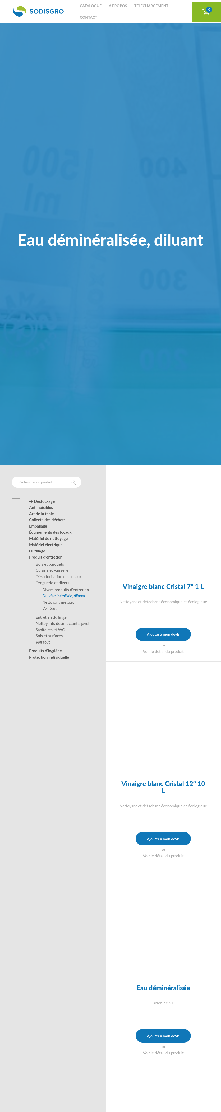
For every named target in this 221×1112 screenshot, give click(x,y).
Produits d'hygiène (45, 650)
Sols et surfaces (49, 635)
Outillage (37, 550)
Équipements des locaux (50, 532)
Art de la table (41, 513)
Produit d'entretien (45, 557)
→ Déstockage (42, 501)
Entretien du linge (51, 617)
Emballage (38, 526)
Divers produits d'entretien (65, 589)
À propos (118, 5)
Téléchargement (151, 5)
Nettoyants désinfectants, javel (62, 623)
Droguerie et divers (52, 582)
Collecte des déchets (47, 519)
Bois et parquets (50, 564)
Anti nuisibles (41, 507)
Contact (88, 17)
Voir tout (49, 608)
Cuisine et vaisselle (52, 570)
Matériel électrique (46, 544)
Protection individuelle (49, 657)
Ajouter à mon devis (163, 634)
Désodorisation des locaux (59, 576)
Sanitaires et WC (50, 629)
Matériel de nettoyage (48, 538)
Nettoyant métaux (58, 602)
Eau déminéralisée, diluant (63, 595)
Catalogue (91, 5)
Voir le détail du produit (163, 651)
